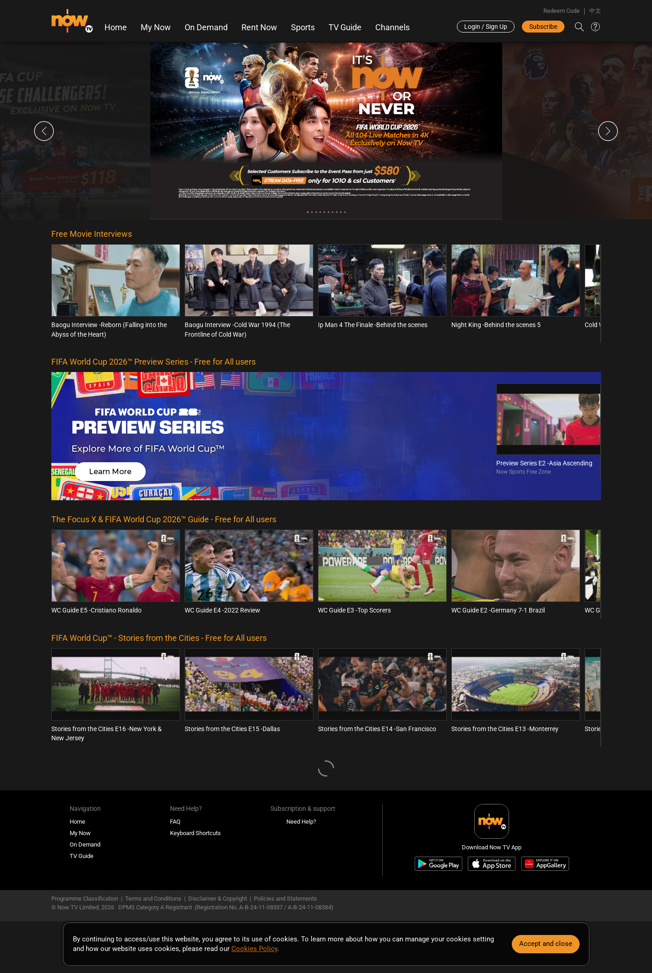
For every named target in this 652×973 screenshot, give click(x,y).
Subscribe (543, 26)
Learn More (110, 471)
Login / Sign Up (485, 26)
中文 (595, 10)
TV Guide (345, 27)
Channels (392, 27)
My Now (156, 27)
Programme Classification (84, 898)
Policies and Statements (285, 898)
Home (115, 27)
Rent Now (259, 27)
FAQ (175, 821)
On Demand (206, 27)
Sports (303, 27)
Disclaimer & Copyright (217, 898)
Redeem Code (561, 10)
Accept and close (545, 944)
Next (608, 131)
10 (345, 212)
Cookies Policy (254, 949)
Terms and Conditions (153, 898)
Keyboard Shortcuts (195, 833)
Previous (44, 131)
